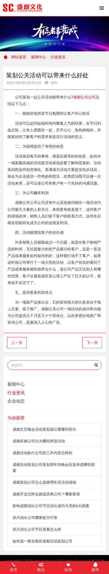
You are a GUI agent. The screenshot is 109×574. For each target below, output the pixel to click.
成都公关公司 (84, 97)
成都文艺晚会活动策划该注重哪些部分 (44, 429)
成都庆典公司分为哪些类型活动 (39, 441)
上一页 (16, 342)
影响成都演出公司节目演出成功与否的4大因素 (51, 506)
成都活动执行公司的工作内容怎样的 (42, 453)
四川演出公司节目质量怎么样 (37, 529)
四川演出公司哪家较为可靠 (35, 517)
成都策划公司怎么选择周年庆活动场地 (44, 482)
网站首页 (15, 57)
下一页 (92, 342)
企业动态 (16, 401)
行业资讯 (57, 57)
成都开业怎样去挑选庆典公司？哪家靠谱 (46, 494)
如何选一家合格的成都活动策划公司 (42, 541)
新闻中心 (38, 57)
